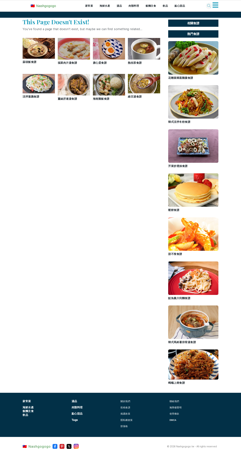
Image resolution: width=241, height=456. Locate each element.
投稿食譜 (125, 407)
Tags (75, 420)
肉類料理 (134, 5)
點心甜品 (180, 5)
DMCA (173, 420)
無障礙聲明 (176, 407)
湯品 (119, 5)
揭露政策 (125, 413)
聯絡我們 (174, 401)
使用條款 (174, 413)
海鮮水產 (105, 5)
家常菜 (89, 5)
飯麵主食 (151, 5)
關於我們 (125, 401)
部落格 (124, 426)
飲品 (165, 5)
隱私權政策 (126, 420)
